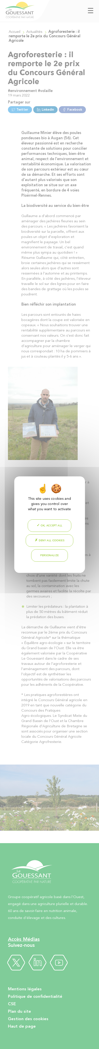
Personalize (49, 555)
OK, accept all (49, 525)
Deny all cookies (50, 540)
